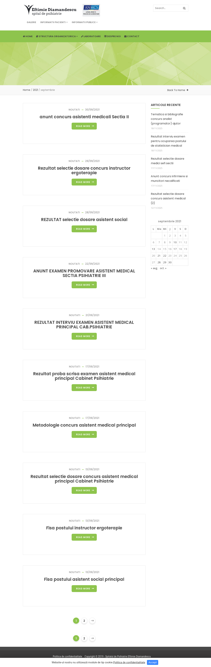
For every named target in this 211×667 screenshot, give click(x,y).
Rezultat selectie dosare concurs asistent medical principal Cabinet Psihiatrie (84, 479)
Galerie (31, 22)
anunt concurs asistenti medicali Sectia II (84, 117)
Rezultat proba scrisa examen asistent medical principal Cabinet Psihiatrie (84, 376)
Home (28, 36)
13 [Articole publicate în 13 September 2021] (153, 249)
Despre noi (112, 36)
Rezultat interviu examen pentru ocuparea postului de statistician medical (168, 141)
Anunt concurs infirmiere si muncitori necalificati (169, 178)
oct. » (163, 268)
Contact (131, 36)
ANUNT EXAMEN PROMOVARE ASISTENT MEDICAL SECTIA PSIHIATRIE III (84, 273)
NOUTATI (74, 109)
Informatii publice (84, 22)
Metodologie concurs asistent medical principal (84, 425)
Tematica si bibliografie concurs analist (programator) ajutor (167, 118)
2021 (35, 90)
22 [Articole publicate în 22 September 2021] (164, 255)
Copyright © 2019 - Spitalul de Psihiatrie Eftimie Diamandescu (117, 656)
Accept (153, 662)
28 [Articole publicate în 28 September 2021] (159, 262)
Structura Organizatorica (57, 36)
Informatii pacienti (54, 22)
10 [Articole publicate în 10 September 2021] (175, 242)
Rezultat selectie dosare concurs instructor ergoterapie (84, 170)
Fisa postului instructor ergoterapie (84, 528)
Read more (83, 126)
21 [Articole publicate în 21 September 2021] (159, 255)
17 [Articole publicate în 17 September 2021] (175, 249)
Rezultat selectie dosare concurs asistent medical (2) (168, 198)
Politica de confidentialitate (67, 656)
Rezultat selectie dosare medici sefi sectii (167, 161)
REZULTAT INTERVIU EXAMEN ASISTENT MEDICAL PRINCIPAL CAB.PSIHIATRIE (84, 324)
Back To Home (176, 90)
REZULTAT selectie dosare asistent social (84, 219)
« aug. (154, 268)
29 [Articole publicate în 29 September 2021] (164, 262)
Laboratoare (91, 36)
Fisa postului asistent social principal (84, 579)
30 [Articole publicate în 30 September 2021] (170, 262)
